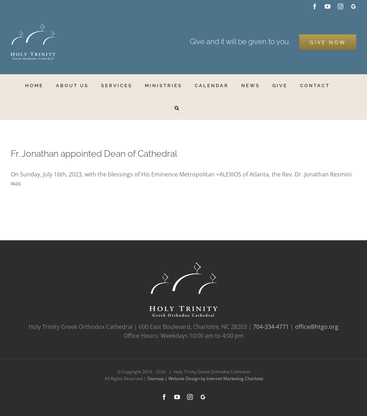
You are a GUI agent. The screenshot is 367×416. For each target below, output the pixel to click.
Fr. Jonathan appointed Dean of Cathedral (94, 153)
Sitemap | (157, 378)
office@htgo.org (316, 327)
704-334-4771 (271, 327)
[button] (177, 108)
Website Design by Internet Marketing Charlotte (215, 378)
